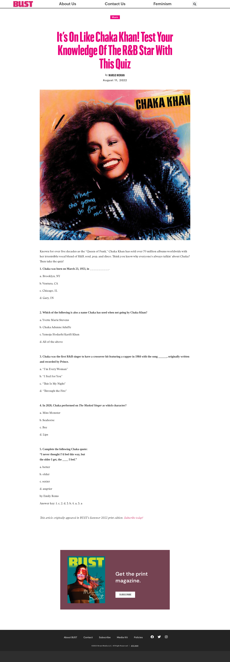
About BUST (70, 637)
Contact (88, 637)
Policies (138, 637)
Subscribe (105, 637)
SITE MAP (135, 646)
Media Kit (122, 637)
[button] (194, 4)
